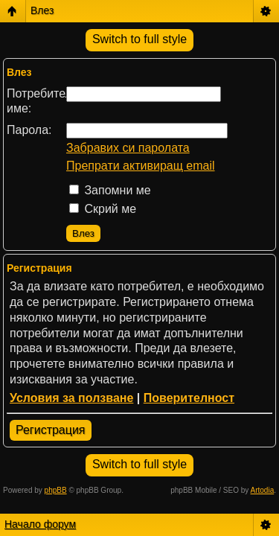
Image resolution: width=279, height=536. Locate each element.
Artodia (263, 490)
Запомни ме (110, 190)
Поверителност (189, 398)
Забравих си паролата (128, 147)
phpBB (56, 490)
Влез (42, 10)
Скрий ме (102, 208)
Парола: (29, 130)
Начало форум (40, 524)
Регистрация (51, 430)
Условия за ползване (71, 398)
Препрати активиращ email (140, 165)
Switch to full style (139, 39)
